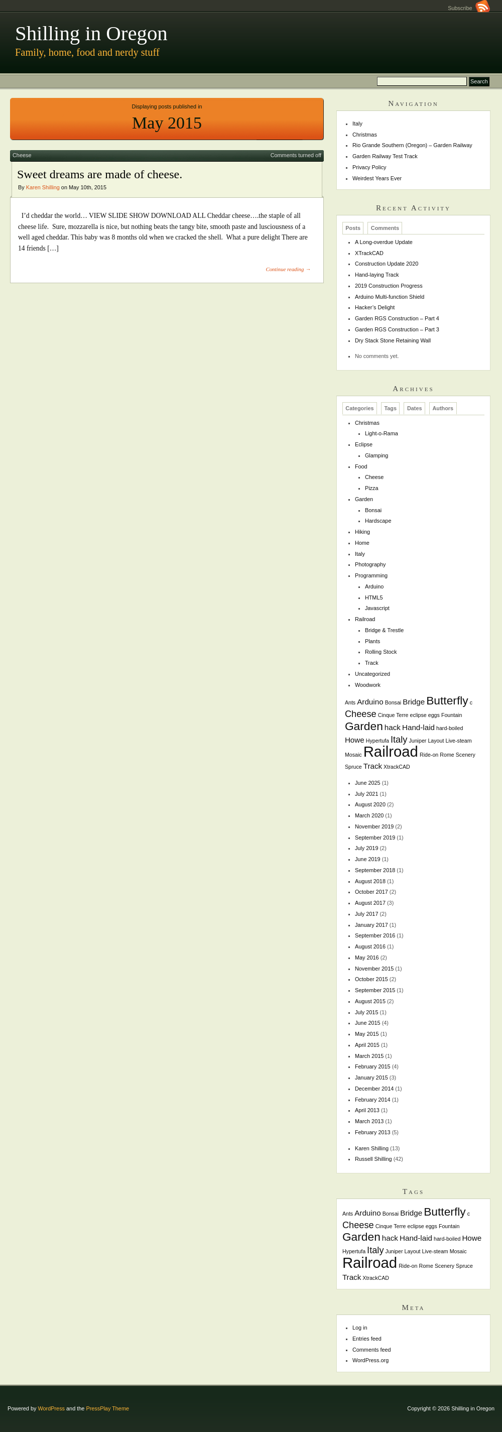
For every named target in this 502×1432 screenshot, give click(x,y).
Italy (357, 124)
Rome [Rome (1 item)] (447, 755)
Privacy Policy (369, 167)
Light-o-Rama (381, 433)
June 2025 (368, 783)
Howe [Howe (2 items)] (354, 740)
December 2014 (374, 1089)
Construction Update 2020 (386, 264)
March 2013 (369, 1121)
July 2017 (367, 914)
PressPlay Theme (107, 1408)
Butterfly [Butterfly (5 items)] (447, 700)
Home (362, 543)
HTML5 (374, 597)
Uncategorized (372, 674)
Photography (370, 564)
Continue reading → (288, 269)
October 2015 (371, 979)
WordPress (51, 1408)
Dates (414, 409)
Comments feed (371, 1350)
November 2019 (374, 826)
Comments (385, 228)
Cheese (22, 155)
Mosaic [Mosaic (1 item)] (353, 755)
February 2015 (373, 1066)
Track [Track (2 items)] (372, 766)
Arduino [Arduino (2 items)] (370, 701)
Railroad (365, 619)
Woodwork (368, 685)
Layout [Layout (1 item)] (436, 741)
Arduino (374, 586)
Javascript (377, 608)
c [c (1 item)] (471, 702)
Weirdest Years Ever (377, 178)
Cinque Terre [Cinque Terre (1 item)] (393, 715)
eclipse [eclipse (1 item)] (418, 715)
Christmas (364, 135)
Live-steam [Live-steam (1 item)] (458, 741)
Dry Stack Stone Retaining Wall (393, 340)
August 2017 (370, 903)
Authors (442, 409)
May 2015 (367, 1034)
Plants (372, 641)
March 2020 (369, 815)
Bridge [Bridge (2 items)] (414, 701)
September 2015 (375, 990)
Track (372, 663)
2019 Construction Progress (389, 286)
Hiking (362, 532)
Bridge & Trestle (384, 630)
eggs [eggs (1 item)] (434, 715)
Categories (359, 409)
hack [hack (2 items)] (393, 727)
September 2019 (375, 837)
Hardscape (378, 521)
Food (361, 466)
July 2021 (367, 794)
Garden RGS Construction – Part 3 (397, 329)
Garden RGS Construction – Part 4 (397, 318)
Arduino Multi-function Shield (389, 297)
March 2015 (369, 1056)
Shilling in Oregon (91, 33)
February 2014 (373, 1100)
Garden (364, 499)
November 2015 (374, 969)
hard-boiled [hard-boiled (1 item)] (449, 728)
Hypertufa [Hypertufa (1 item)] (377, 741)
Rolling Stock (381, 652)
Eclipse (363, 444)
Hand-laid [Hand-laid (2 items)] (418, 727)
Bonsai (373, 510)
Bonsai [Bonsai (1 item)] (393, 702)
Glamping (377, 455)
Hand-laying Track (377, 275)
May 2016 (367, 957)
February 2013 (373, 1132)
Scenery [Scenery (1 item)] (465, 755)
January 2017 (371, 925)
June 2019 (368, 859)
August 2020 (370, 804)
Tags (390, 409)
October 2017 (371, 892)
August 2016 (370, 946)
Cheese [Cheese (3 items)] (360, 713)
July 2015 (367, 1012)
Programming (371, 575)
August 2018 (370, 881)
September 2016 (375, 935)
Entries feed (367, 1339)
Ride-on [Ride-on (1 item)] (429, 755)
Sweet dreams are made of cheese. (99, 174)
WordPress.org (370, 1360)
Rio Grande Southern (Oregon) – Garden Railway (412, 145)
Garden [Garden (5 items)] (364, 726)
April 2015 (367, 1045)
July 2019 (367, 848)
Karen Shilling (43, 187)
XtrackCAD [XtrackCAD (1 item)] (397, 767)
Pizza (372, 488)
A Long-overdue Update (384, 242)
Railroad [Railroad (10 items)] (390, 751)
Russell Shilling (373, 1159)
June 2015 (368, 1023)
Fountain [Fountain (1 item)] (451, 715)
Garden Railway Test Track (385, 156)
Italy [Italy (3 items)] (399, 739)
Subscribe (469, 8)
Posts (352, 228)
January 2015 (371, 1078)
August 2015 (370, 1001)
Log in (359, 1328)
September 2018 (375, 870)
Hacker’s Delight (375, 307)
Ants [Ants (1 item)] (350, 702)
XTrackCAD (369, 253)
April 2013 (367, 1110)
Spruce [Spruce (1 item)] (353, 767)
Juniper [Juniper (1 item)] (417, 741)
